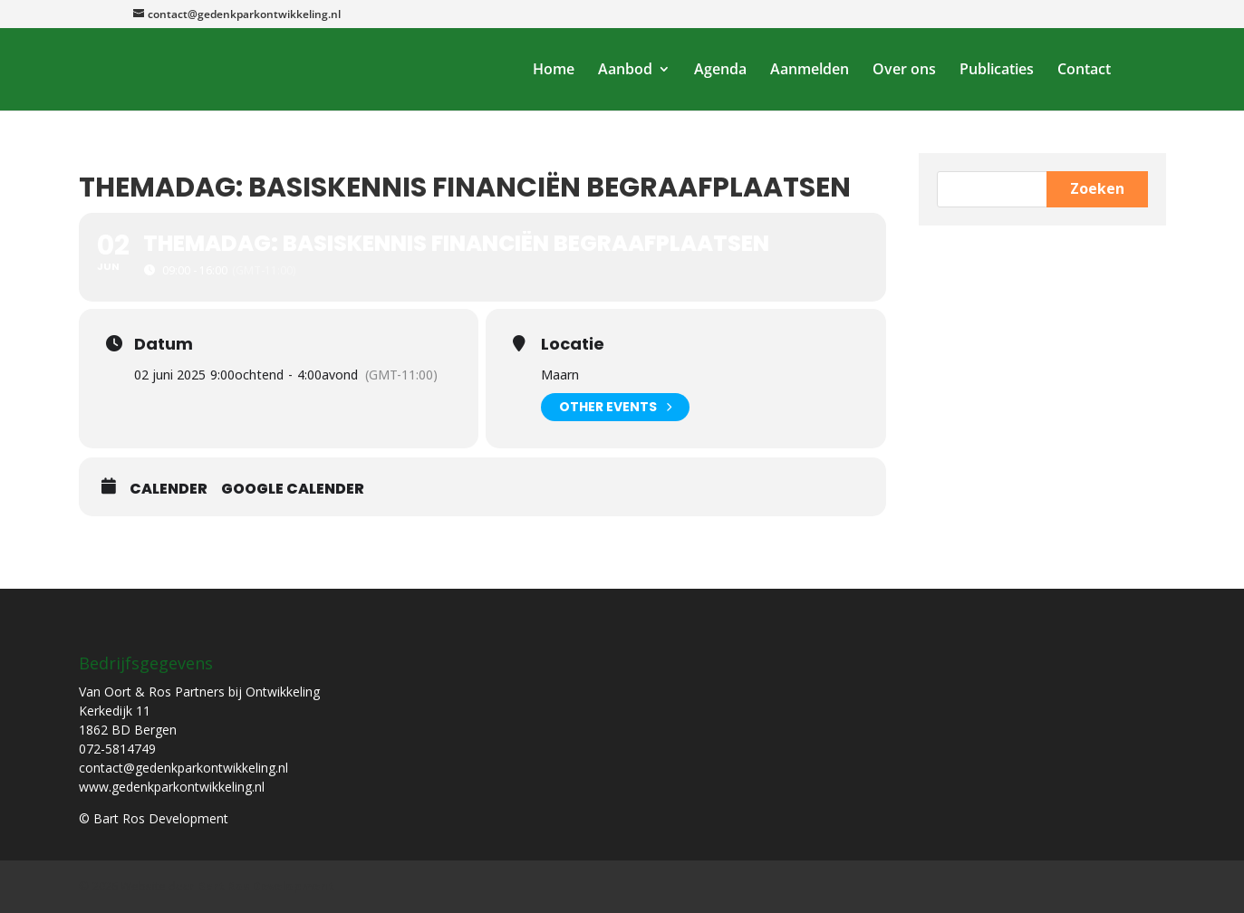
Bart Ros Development (266, 886)
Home (553, 70)
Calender (168, 489)
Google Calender (292, 489)
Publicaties (997, 70)
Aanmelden (809, 70)
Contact (1084, 70)
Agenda (720, 70)
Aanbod (625, 70)
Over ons (904, 70)
